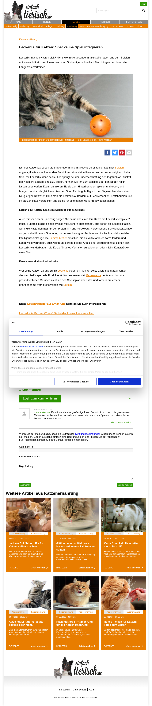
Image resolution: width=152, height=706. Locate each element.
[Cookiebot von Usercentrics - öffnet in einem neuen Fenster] (128, 323)
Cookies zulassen (119, 381)
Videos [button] (130, 26)
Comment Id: (26, 446)
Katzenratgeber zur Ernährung (46, 303)
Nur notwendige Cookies (75, 381)
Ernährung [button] (72, 26)
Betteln (67, 284)
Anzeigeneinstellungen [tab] (92, 331)
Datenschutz (79, 689)
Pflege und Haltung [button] (55, 26)
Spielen (119, 167)
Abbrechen (25, 485)
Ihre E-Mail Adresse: (30, 456)
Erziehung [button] (24, 26)
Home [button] (18, 22)
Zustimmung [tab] (26, 331)
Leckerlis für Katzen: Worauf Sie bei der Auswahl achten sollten (56, 313)
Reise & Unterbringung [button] (97, 26)
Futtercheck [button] (134, 22)
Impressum (64, 689)
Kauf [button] (82, 26)
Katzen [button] (76, 22)
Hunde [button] (47, 22)
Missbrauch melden (121, 422)
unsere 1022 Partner (31, 346)
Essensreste (93, 275)
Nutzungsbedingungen (87, 434)
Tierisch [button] (105, 22)
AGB (91, 689)
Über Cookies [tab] (126, 331)
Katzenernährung (28, 39)
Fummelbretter (58, 238)
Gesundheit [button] (38, 26)
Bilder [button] (139, 26)
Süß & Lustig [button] (11, 26)
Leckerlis (63, 270)
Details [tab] (59, 331)
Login (143, 4)
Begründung (26, 466)
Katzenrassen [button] (117, 26)
